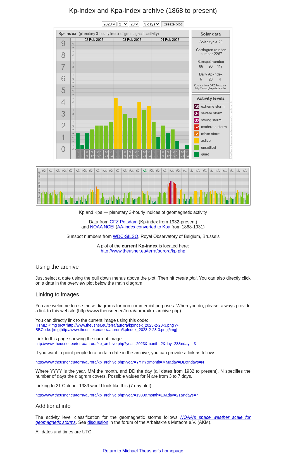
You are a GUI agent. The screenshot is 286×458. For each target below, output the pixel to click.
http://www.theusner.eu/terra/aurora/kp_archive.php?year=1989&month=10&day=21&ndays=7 (116, 395)
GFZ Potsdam (124, 221)
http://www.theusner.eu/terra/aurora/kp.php (143, 251)
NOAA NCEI (102, 227)
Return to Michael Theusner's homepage (143, 450)
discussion (97, 422)
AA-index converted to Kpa (143, 227)
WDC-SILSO (125, 236)
